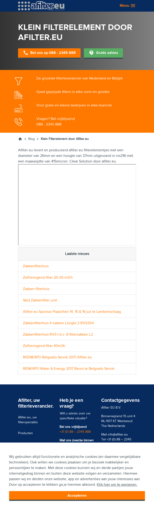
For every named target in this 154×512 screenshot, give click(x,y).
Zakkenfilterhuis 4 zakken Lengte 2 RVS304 (58, 323)
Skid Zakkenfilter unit (40, 300)
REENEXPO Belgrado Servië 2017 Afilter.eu (57, 357)
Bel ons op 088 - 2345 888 (49, 53)
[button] (125, 6)
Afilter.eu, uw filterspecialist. (28, 420)
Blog (31, 139)
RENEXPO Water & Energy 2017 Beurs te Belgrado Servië (68, 369)
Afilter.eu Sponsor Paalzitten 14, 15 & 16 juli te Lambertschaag (72, 312)
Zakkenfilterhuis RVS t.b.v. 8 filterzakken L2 (58, 334)
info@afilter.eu (118, 434)
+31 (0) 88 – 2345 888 (75, 431)
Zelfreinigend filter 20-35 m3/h (48, 277)
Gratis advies (103, 53)
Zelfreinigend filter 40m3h (44, 346)
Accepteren (77, 495)
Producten (25, 433)
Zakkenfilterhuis (36, 266)
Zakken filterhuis (36, 289)
